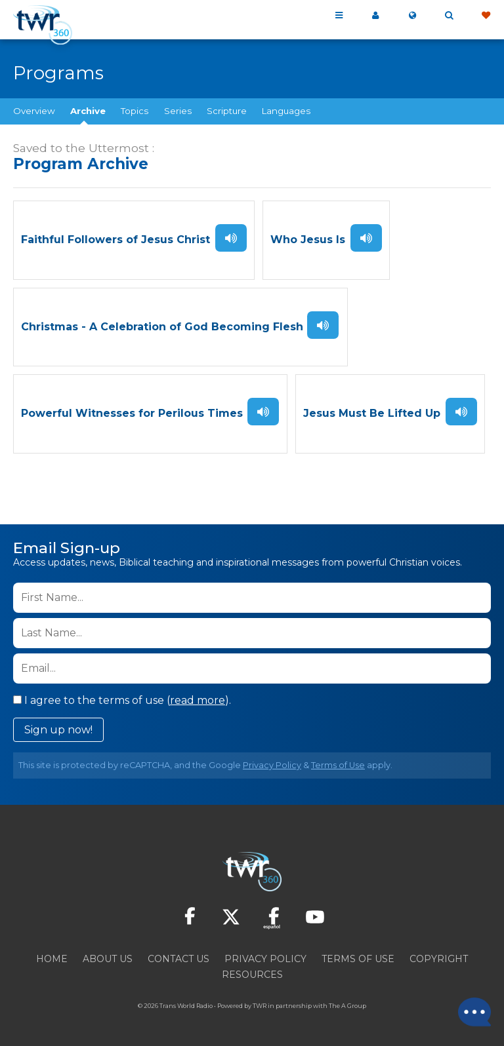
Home (52, 959)
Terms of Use (338, 766)
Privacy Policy (272, 766)
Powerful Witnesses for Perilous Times (132, 414)
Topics (134, 111)
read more (197, 701)
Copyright (439, 959)
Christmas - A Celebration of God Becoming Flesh (162, 327)
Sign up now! (58, 730)
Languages (286, 111)
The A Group (347, 1006)
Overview (34, 111)
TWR (259, 1006)
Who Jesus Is (307, 240)
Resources (252, 975)
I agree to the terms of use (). (122, 701)
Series (178, 111)
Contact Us (178, 959)
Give (485, 15)
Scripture (227, 111)
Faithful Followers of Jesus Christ (115, 240)
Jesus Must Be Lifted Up (371, 414)
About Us (108, 959)
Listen (231, 238)
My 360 (375, 15)
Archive (88, 111)
